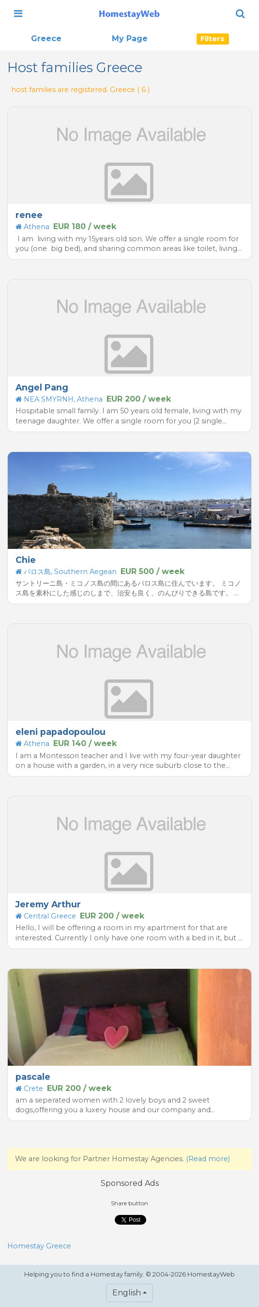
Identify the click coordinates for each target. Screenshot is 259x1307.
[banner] (129, 13)
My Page (130, 38)
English (126, 1292)
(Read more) (208, 1158)
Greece (46, 38)
